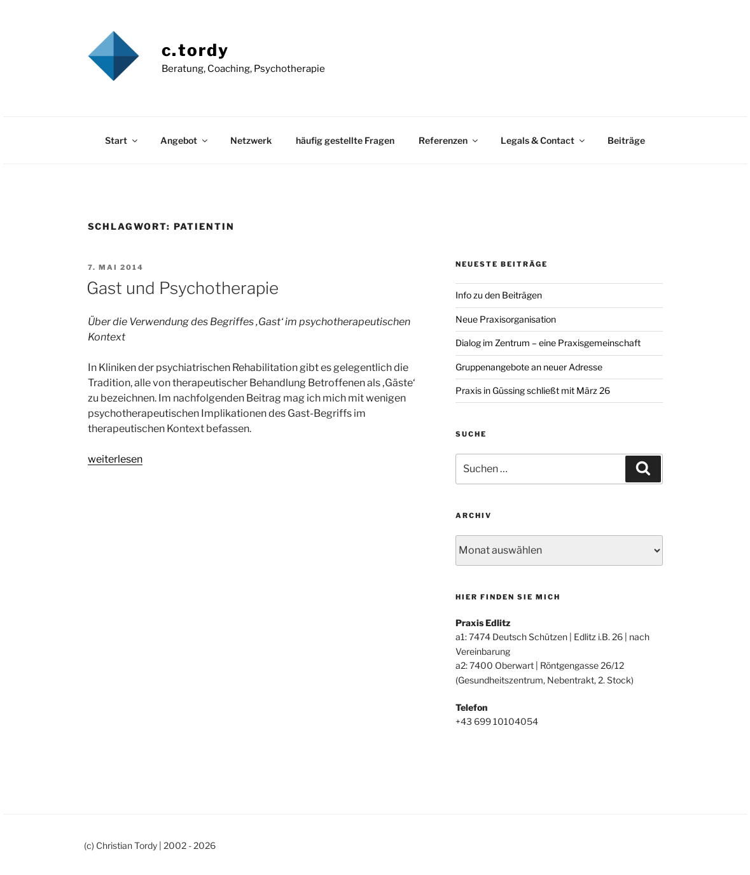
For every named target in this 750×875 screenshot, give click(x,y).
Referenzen (449, 140)
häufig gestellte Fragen (345, 140)
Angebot (184, 140)
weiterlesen (115, 459)
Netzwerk (251, 140)
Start (122, 140)
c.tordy (195, 50)
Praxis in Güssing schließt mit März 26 (532, 390)
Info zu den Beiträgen (498, 295)
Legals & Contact (544, 140)
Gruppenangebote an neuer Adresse (528, 366)
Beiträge (626, 140)
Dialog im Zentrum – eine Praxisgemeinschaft (548, 342)
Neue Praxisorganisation (505, 319)
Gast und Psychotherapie (183, 288)
